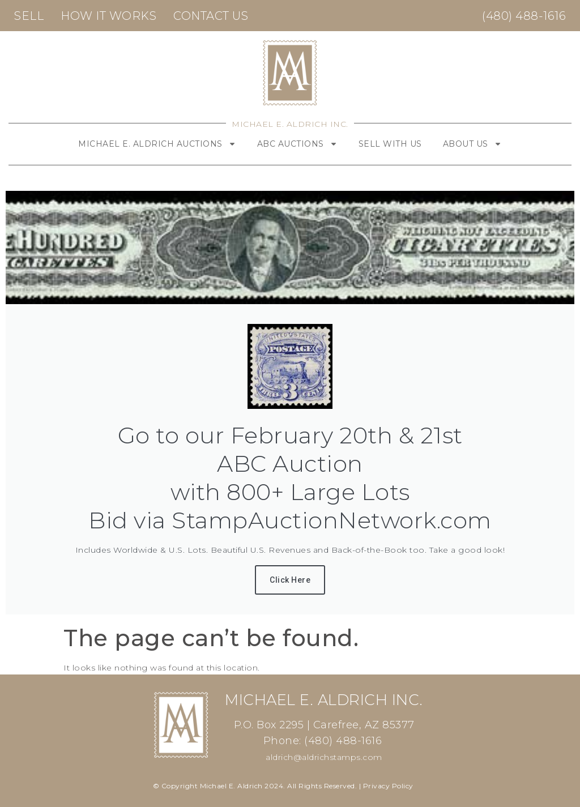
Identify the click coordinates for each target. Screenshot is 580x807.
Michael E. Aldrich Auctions (157, 144)
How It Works (108, 16)
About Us (472, 144)
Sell (29, 16)
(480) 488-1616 (524, 16)
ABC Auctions (297, 144)
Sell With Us (390, 144)
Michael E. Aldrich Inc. (290, 124)
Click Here (290, 579)
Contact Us (210, 16)
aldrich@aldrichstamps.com (324, 757)
